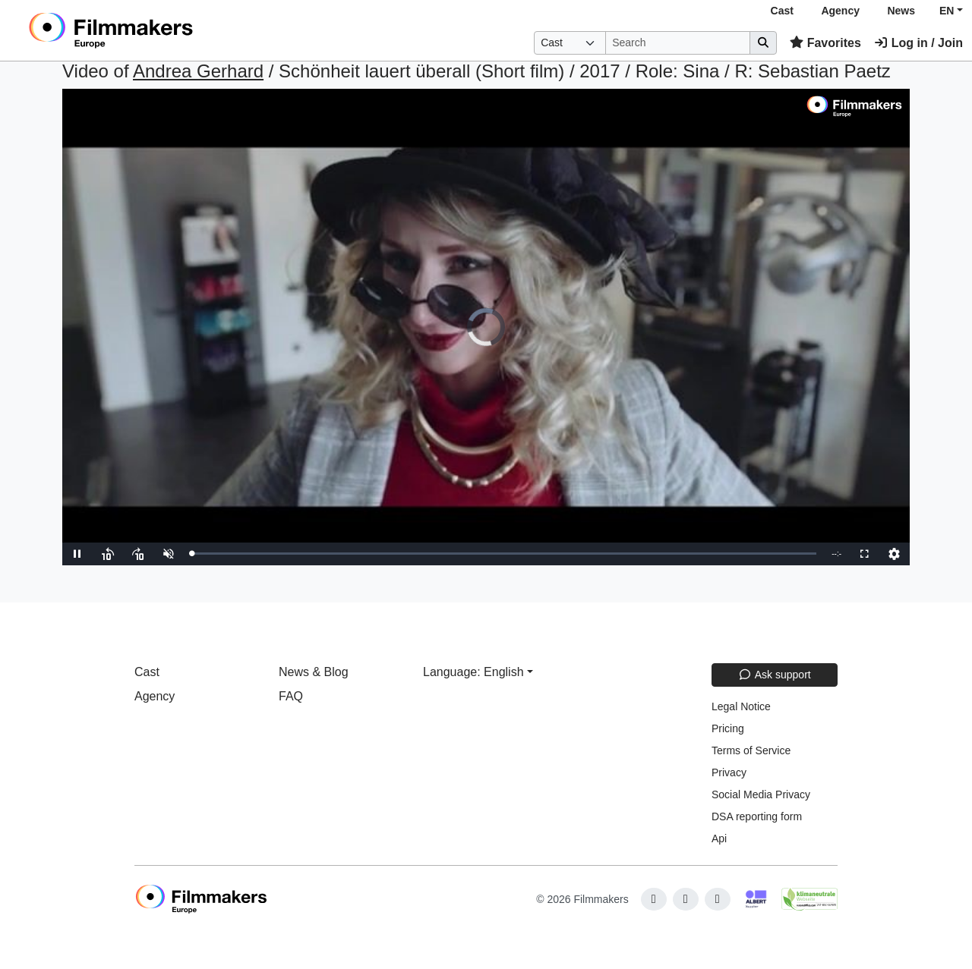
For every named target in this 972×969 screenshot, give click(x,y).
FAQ (291, 696)
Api (719, 838)
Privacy (729, 772)
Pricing (728, 728)
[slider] (503, 553)
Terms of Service (751, 750)
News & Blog (314, 671)
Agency (840, 11)
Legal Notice (741, 706)
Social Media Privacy (761, 794)
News (901, 11)
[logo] (148, 30)
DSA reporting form (757, 816)
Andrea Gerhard (198, 71)
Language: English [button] (473, 671)
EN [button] (946, 11)
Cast (782, 11)
